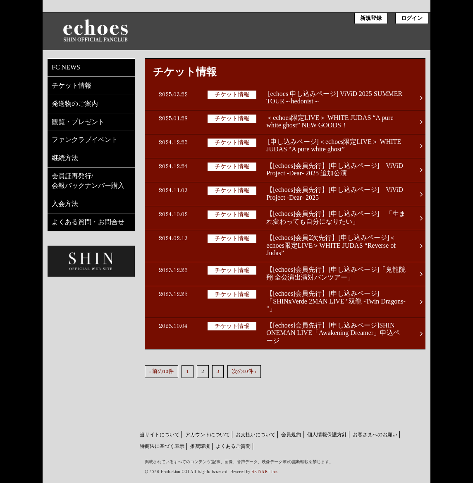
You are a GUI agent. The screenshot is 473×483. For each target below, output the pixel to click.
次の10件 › (244, 371)
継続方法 (65, 157)
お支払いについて (255, 435)
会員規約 (291, 435)
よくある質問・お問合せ (88, 221)
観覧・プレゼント (78, 121)
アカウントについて (207, 435)
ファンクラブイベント (85, 139)
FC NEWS (66, 67)
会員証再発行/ (91, 181)
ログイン (412, 18)
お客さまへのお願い (375, 435)
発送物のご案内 (75, 103)
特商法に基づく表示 (162, 446)
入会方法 (65, 203)
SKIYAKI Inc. (264, 472)
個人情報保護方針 (327, 435)
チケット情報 (71, 85)
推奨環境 (200, 446)
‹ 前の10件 (161, 371)
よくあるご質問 (233, 446)
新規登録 (371, 18)
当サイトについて (159, 435)
